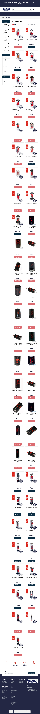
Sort (28, 24)
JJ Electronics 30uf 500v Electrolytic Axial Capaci (18, 344)
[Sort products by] (33, 24)
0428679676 (30, 685)
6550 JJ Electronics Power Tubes (17, 577)
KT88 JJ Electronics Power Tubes (31, 577)
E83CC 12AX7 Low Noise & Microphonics (31, 87)
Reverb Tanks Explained (4, 700)
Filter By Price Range (6, 50)
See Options (31, 46)
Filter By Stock (6, 47)
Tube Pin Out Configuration (4, 696)
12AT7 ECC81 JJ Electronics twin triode (17, 110)
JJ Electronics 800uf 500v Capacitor (18, 461)
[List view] (15, 24)
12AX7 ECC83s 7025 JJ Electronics (31, 39)
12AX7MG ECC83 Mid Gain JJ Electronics (31, 63)
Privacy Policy (21, 682)
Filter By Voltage (6, 30)
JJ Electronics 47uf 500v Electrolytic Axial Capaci (31, 391)
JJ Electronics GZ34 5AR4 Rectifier (17, 647)
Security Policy (21, 685)
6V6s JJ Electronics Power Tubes (31, 507)
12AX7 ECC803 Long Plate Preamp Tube (17, 40)
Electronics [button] (26, 12)
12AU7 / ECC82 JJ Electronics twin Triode (31, 110)
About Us (5, 79)
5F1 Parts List (13, 692)
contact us (35, 6)
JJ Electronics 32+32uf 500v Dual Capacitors (31, 344)
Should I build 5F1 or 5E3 (14, 691)
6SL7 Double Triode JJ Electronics (31, 203)
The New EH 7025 (5, 693)
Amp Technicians (5, 682)
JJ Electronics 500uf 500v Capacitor (18, 437)
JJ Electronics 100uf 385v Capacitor (18, 250)
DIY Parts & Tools (5, 64)
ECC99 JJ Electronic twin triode (31, 179)
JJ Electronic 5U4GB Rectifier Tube (31, 600)
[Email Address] (16, 673)
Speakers (5, 71)
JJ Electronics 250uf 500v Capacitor (31, 320)
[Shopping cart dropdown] (35, 9)
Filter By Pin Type (6, 36)
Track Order (4, 683)
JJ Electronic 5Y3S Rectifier (17, 624)
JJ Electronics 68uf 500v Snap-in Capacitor (31, 437)
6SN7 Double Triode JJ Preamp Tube (18, 227)
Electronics (5, 66)
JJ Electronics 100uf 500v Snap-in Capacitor (17, 274)
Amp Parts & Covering (6, 60)
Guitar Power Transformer (13, 697)
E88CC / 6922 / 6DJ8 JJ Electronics (31, 156)
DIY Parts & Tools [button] (20, 12)
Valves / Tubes (6, 57)
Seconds (31, 12)
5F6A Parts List (13, 695)
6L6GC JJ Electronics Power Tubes (31, 483)
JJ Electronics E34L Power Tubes (17, 530)
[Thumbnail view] (13, 24)
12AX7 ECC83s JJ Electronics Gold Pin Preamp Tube (17, 63)
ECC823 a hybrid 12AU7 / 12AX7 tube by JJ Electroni (31, 133)
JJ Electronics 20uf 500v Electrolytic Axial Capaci (31, 297)
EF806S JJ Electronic (17, 203)
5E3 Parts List (13, 693)
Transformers (6, 73)
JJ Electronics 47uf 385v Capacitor (17, 390)
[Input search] (21, 9)
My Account (4, 681)
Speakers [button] (35, 12)
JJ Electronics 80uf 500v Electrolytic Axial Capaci (31, 461)
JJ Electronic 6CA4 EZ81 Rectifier (31, 624)
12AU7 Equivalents (14, 702)
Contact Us (5, 81)
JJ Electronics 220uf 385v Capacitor (18, 320)
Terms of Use (21, 681)
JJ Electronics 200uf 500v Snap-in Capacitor (17, 297)
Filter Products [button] (5, 22)
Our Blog (12, 682)
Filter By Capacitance (6, 33)
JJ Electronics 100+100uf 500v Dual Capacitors (31, 227)
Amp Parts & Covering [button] (12, 12)
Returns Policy (21, 683)
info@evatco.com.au (32, 687)
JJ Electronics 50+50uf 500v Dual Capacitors (31, 414)
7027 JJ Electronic (18, 507)
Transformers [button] (5, 15)
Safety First (12, 685)
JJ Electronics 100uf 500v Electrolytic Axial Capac (31, 250)
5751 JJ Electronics (18, 156)
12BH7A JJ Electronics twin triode (17, 179)
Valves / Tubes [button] (4, 12)
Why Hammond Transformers (13, 704)
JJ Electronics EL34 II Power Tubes (31, 530)
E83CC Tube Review (5, 692)
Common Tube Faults (4, 691)
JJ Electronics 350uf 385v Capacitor (18, 367)
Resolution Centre (5, 685)
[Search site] (31, 9)
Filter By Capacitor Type (6, 25)
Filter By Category (6, 43)
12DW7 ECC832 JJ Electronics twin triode (18, 87)
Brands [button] (36, 15)
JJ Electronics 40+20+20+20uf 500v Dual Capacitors (31, 367)
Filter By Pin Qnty (6, 40)
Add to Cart (17, 46)
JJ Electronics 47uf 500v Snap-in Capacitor (18, 414)
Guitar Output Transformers (13, 699)
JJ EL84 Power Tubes (17, 600)
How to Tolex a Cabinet (4, 698)
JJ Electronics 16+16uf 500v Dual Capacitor (31, 274)
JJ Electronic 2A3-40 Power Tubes (17, 483)
